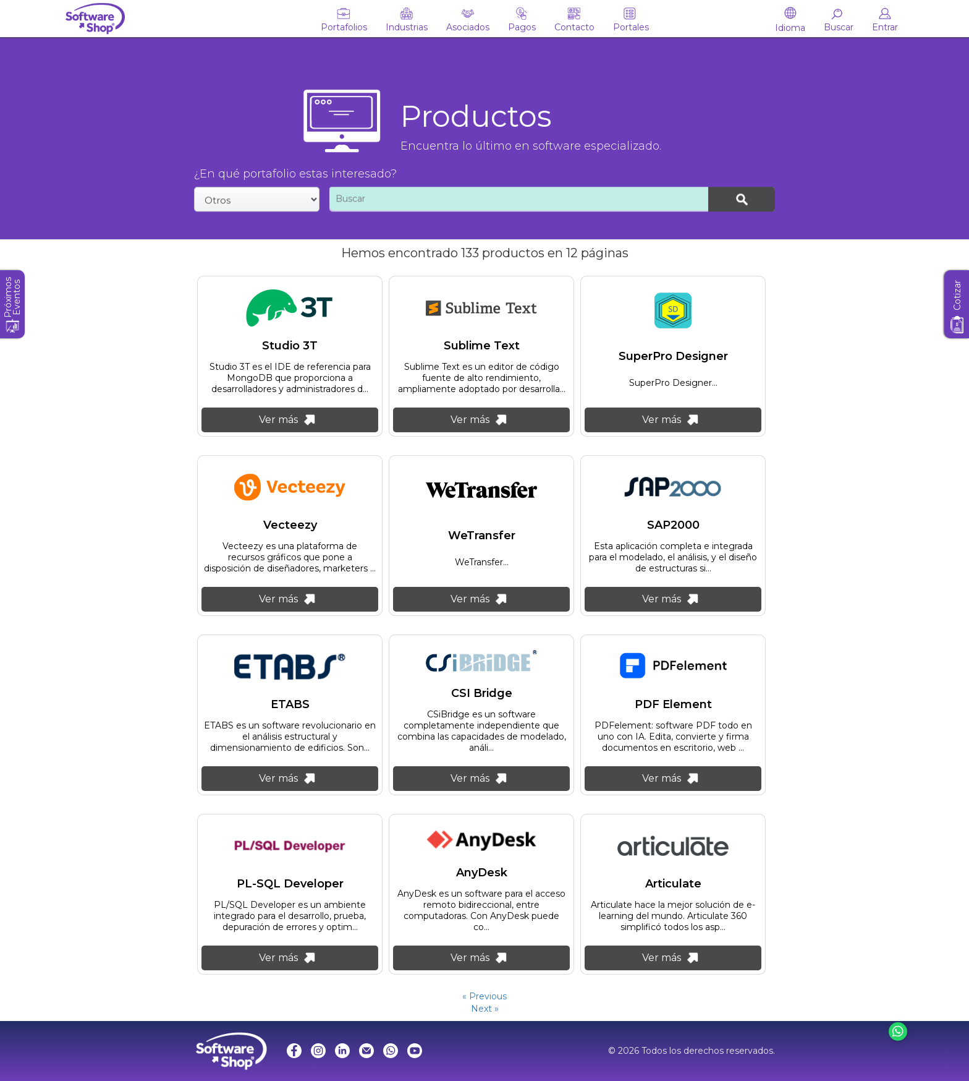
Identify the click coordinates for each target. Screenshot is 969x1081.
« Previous (484, 996)
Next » (485, 1008)
